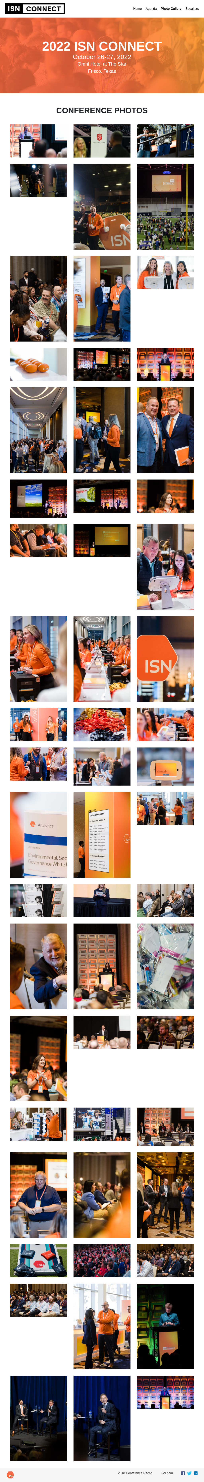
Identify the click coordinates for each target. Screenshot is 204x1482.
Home (137, 8)
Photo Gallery (171, 8)
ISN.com (167, 1473)
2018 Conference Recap (135, 1473)
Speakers (192, 8)
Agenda (151, 8)
